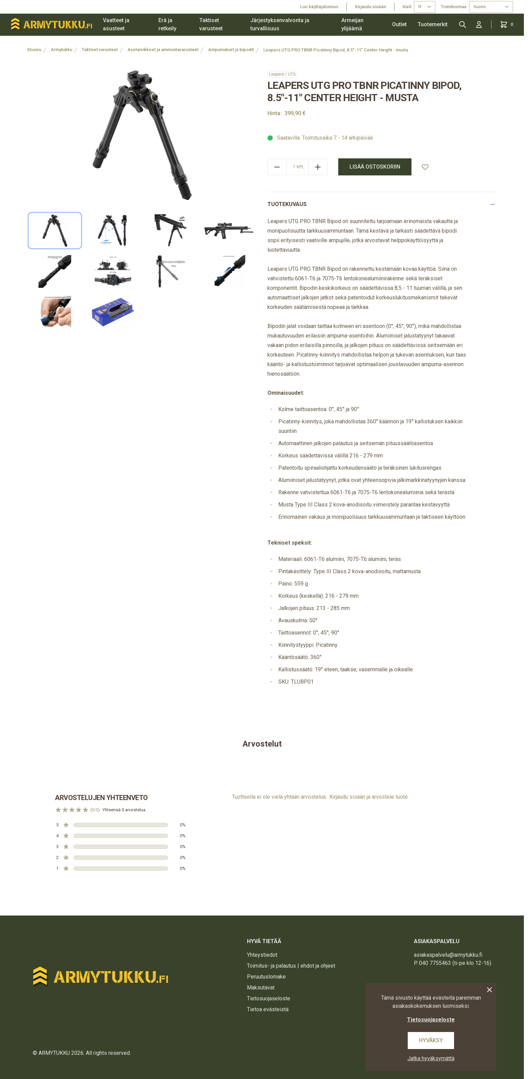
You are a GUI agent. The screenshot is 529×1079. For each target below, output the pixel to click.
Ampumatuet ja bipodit (231, 49)
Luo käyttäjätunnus (319, 6)
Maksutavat (261, 987)
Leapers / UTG (282, 74)
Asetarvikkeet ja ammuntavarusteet (163, 49)
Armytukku (61, 49)
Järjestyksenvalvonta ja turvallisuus (279, 24)
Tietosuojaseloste (268, 998)
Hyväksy (431, 1040)
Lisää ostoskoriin (374, 166)
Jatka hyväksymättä (430, 1058)
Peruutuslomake (266, 976)
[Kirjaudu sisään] (479, 24)
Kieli (407, 6)
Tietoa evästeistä (268, 1009)
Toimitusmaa (453, 6)
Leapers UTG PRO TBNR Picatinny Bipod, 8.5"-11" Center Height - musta (335, 49)
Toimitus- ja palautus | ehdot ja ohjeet (291, 966)
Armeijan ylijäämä (352, 24)
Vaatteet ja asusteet (116, 24)
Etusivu (34, 49)
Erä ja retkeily (167, 24)
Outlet (399, 24)
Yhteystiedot (262, 955)
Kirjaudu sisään (370, 6)
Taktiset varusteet (211, 24)
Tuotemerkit (433, 24)
